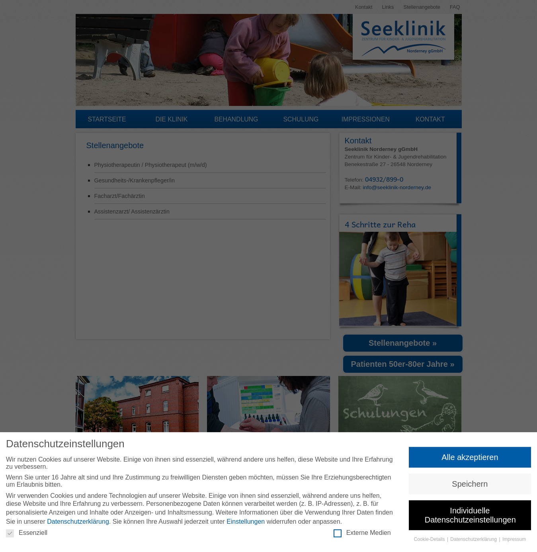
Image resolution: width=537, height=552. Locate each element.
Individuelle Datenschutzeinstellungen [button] (470, 516)
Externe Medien (362, 534)
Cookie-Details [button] (430, 541)
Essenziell (26, 534)
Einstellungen (246, 523)
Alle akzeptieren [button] (469, 458)
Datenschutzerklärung (78, 523)
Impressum (514, 541)
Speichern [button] (470, 485)
